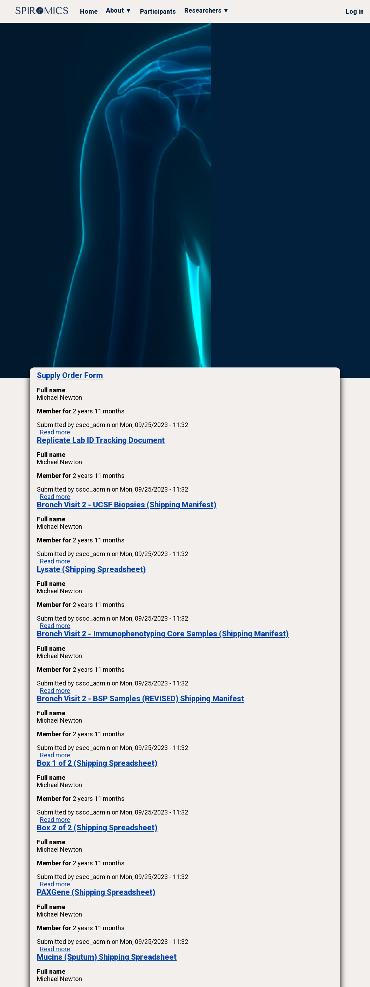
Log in (355, 11)
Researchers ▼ (206, 10)
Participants (158, 11)
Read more (55, 432)
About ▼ (119, 10)
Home (89, 11)
